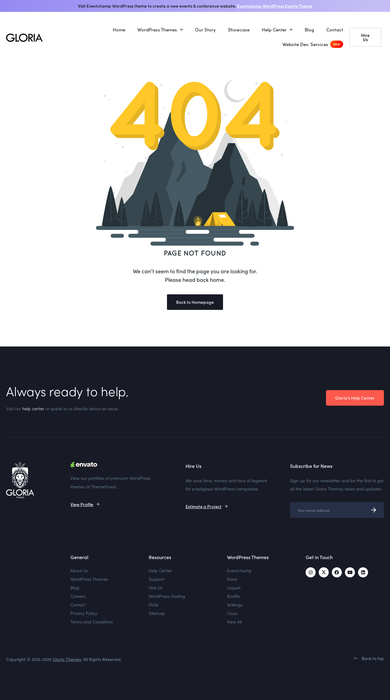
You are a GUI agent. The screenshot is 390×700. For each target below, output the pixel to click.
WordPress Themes (160, 29)
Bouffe (233, 596)
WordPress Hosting (167, 596)
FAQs (153, 604)
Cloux (232, 613)
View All (234, 622)
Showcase (239, 30)
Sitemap (157, 613)
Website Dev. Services (305, 44)
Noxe (232, 579)
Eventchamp (239, 570)
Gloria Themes (67, 659)
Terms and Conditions (91, 622)
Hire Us (155, 587)
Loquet (233, 587)
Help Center (277, 29)
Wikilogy (235, 604)
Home (119, 30)
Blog (309, 30)
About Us (79, 570)
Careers (78, 596)
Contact (334, 30)
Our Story (205, 30)
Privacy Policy (83, 613)
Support (156, 579)
